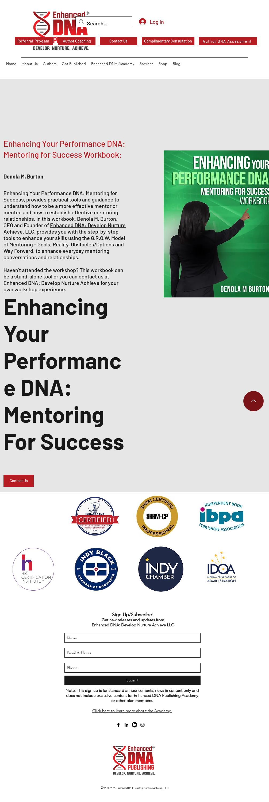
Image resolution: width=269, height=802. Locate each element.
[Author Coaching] (76, 41)
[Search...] (104, 23)
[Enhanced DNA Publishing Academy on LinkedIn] (134, 724)
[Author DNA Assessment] (228, 41)
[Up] (253, 401)
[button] (18, 481)
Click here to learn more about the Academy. (132, 710)
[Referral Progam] (34, 41)
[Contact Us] (118, 41)
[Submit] (132, 680)
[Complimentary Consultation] (168, 41)
